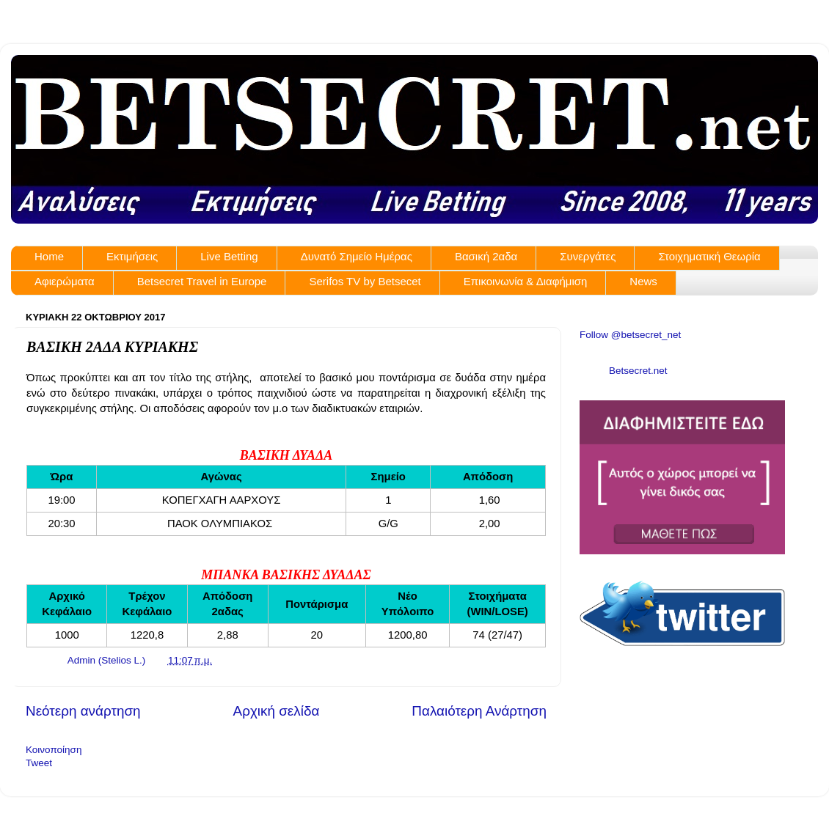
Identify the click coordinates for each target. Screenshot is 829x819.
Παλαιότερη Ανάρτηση (479, 711)
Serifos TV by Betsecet (364, 281)
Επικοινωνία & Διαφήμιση (526, 281)
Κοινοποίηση (53, 749)
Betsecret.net (638, 370)
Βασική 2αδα (486, 256)
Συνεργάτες (588, 256)
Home (49, 256)
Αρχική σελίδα (276, 711)
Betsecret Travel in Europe (202, 281)
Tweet (39, 762)
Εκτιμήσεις (132, 256)
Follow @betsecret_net (630, 334)
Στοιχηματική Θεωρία (709, 256)
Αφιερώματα (64, 281)
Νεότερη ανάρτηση (83, 711)
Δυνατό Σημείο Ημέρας (356, 256)
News (643, 281)
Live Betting (229, 256)
